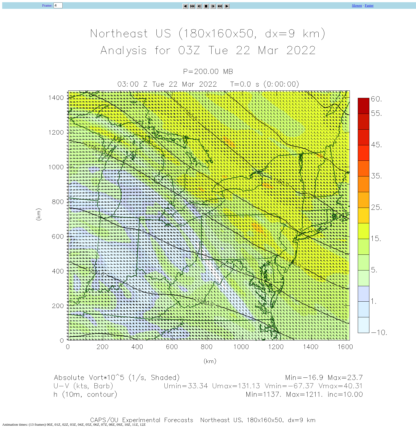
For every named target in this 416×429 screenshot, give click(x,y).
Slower (357, 5)
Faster (369, 5)
